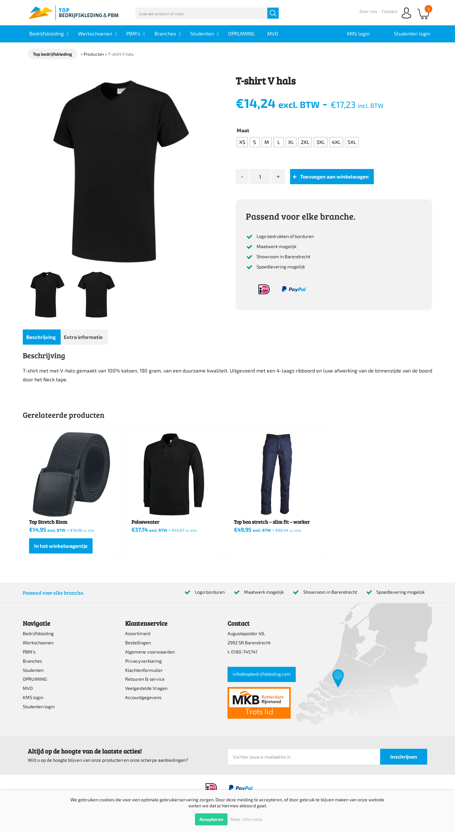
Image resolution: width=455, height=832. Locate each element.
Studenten (33, 670)
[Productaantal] (260, 177)
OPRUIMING (35, 679)
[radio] (242, 142)
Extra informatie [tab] (83, 337)
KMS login (33, 697)
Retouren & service (145, 679)
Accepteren (211, 819)
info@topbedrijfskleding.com (262, 674)
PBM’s (29, 651)
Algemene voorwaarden (150, 651)
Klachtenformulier (144, 670)
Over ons (368, 11)
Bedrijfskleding (38, 633)
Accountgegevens (143, 697)
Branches (32, 661)
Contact (389, 11)
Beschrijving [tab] (41, 337)
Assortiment (137, 633)
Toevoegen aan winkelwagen (334, 176)
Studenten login (39, 706)
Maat (243, 130)
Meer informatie (246, 819)
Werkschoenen (38, 642)
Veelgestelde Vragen (146, 688)
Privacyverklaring (143, 661)
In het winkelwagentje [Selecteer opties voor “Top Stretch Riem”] (61, 546)
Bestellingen (138, 642)
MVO (28, 688)
